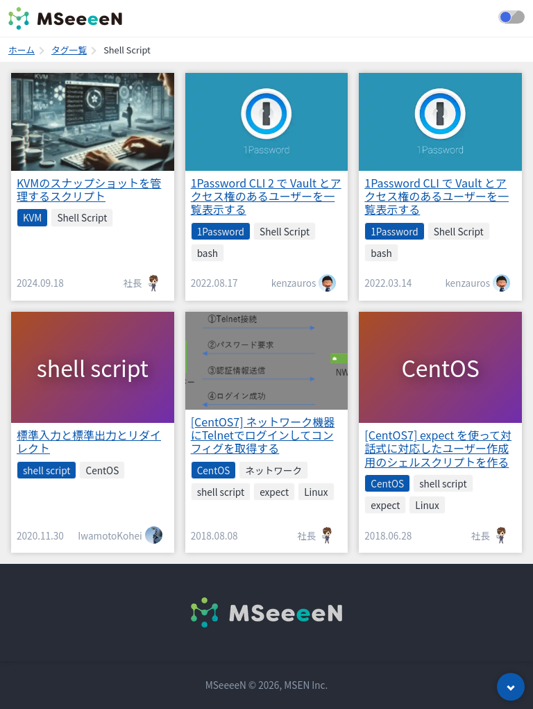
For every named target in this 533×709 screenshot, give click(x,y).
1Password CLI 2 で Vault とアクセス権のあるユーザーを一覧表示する (266, 195)
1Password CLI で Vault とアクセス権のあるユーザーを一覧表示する (436, 195)
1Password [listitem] (220, 231)
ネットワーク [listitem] (273, 470)
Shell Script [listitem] (82, 217)
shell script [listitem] (46, 470)
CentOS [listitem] (102, 470)
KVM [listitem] (32, 217)
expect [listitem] (274, 492)
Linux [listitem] (316, 492)
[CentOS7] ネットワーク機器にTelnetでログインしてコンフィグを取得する (263, 434)
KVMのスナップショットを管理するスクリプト (89, 189)
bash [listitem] (207, 253)
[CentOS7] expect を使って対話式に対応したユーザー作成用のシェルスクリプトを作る (437, 447)
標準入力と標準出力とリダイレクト (89, 441)
